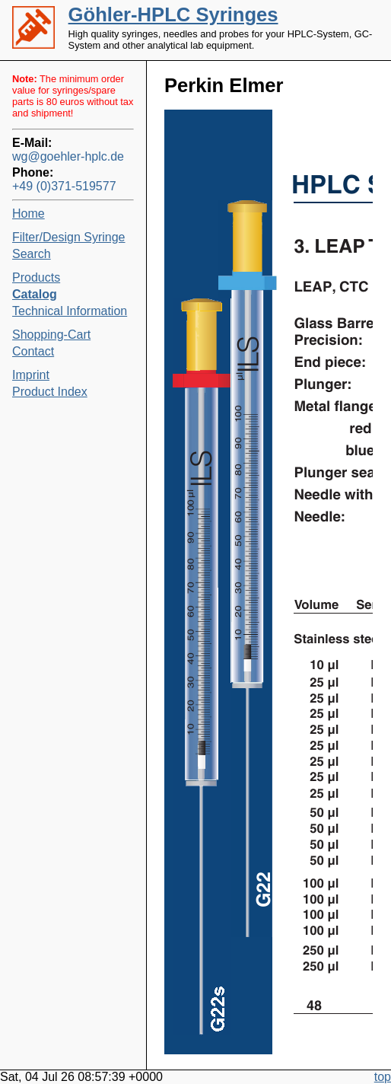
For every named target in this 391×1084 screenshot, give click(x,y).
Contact (33, 351)
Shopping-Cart (51, 334)
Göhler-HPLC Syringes (173, 14)
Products (36, 277)
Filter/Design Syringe (69, 237)
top (382, 1076)
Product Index (49, 391)
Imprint (30, 374)
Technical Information (69, 310)
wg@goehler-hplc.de (68, 156)
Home (28, 213)
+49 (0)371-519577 (64, 186)
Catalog (34, 294)
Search (31, 253)
